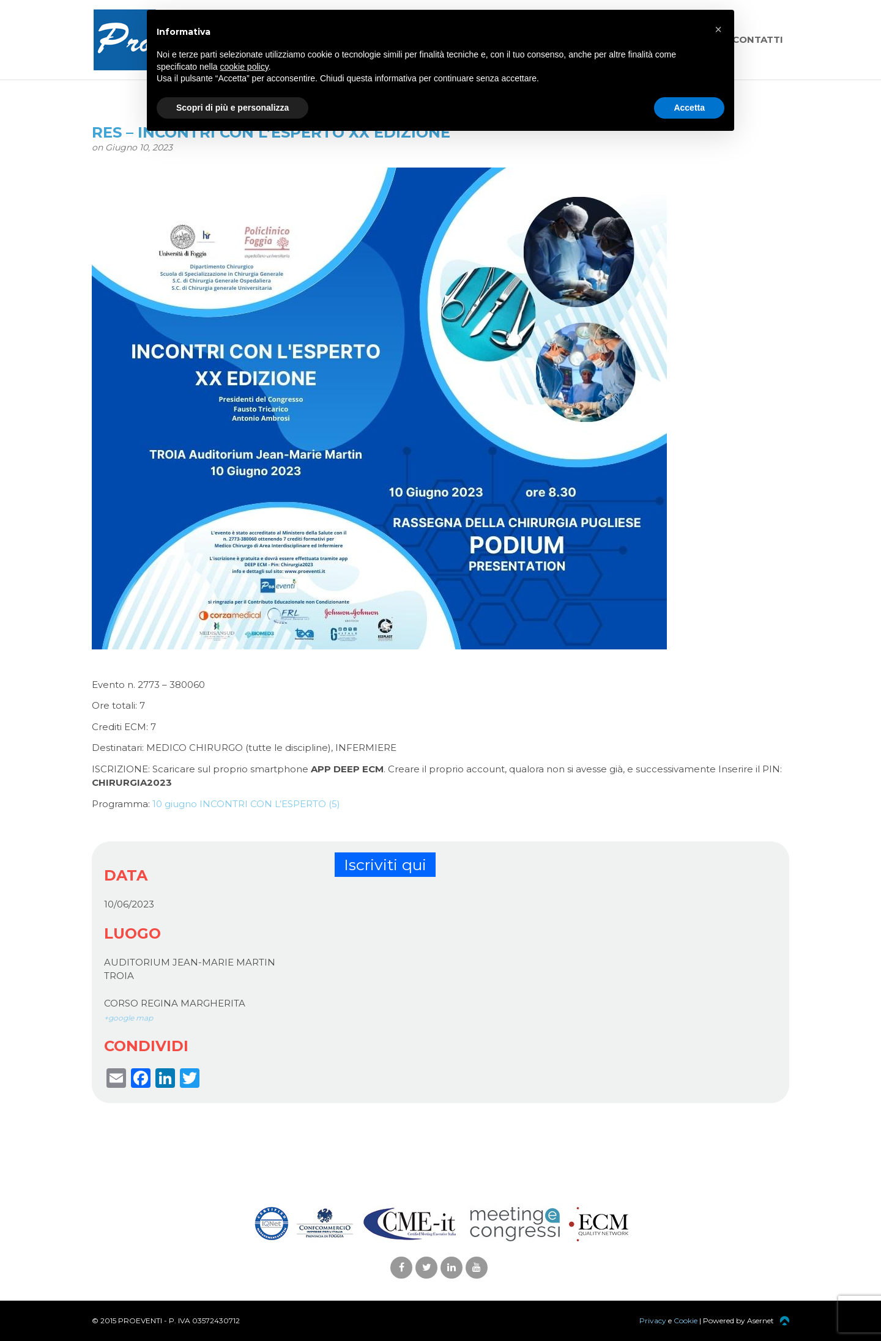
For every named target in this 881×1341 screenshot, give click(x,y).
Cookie (685, 1320)
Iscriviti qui (385, 864)
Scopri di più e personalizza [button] (232, 108)
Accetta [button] (689, 108)
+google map (128, 1017)
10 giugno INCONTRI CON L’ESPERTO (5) (246, 804)
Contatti (757, 39)
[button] (718, 29)
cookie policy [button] (244, 67)
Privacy (652, 1320)
